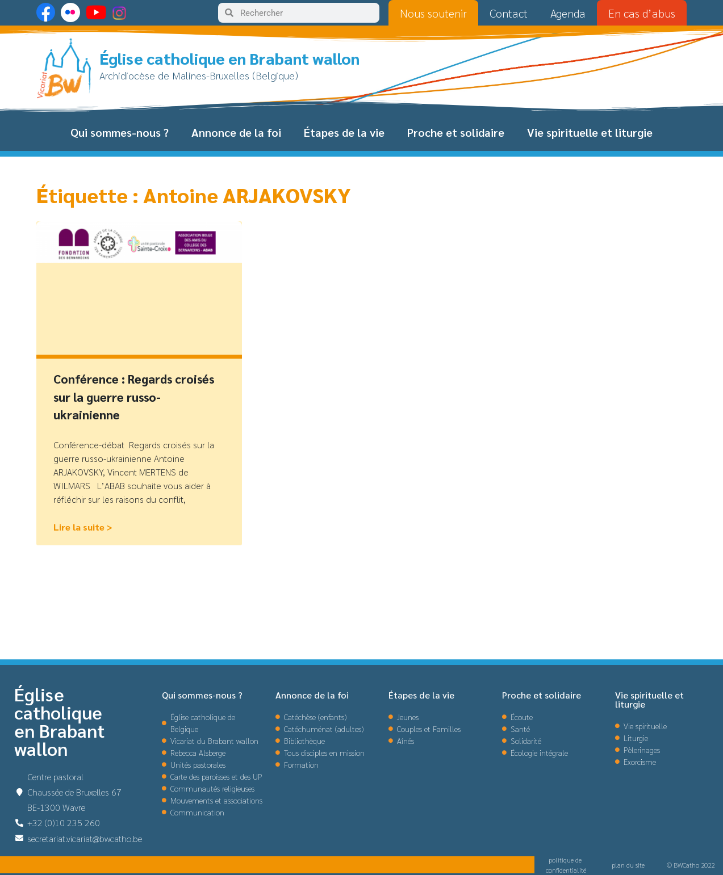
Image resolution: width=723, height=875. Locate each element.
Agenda (568, 13)
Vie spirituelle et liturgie (590, 132)
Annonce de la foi (236, 132)
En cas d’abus (641, 13)
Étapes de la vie (344, 132)
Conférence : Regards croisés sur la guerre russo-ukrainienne (133, 396)
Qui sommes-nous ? (119, 132)
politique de (566, 859)
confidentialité (566, 869)
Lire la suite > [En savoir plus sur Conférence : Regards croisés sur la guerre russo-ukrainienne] (82, 527)
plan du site (628, 864)
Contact (509, 13)
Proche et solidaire (455, 132)
